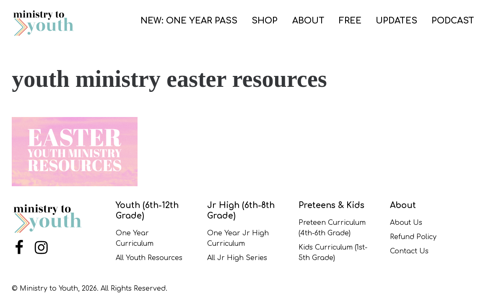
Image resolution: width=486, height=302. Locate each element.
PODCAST (452, 21)
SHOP (265, 21)
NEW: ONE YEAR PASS (188, 21)
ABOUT (308, 21)
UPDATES (396, 21)
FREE (350, 21)
